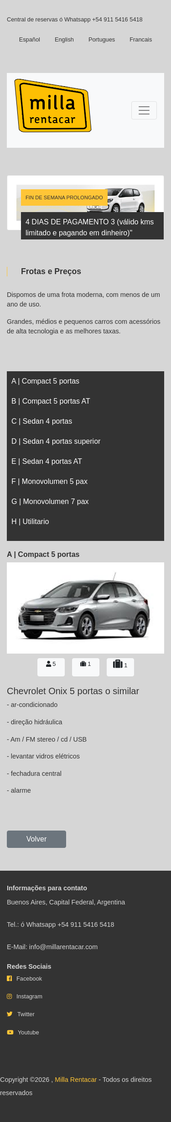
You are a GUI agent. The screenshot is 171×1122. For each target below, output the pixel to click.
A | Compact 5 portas (45, 381)
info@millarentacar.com (63, 947)
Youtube (28, 1032)
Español (29, 39)
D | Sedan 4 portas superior (55, 441)
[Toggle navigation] (144, 110)
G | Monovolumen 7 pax (50, 501)
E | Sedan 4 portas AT (46, 461)
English (64, 39)
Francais (141, 39)
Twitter (26, 1014)
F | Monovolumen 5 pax (49, 481)
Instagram (29, 996)
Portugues (101, 39)
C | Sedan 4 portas (41, 421)
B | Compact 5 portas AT (50, 401)
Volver (36, 839)
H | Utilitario (30, 521)
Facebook (29, 978)
